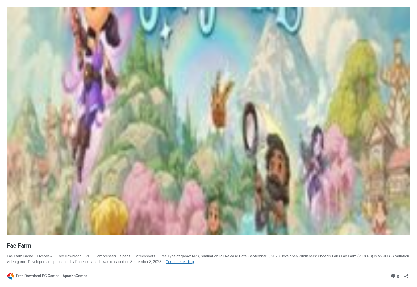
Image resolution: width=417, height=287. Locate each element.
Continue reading (180, 262)
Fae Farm (19, 245)
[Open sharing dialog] (406, 274)
